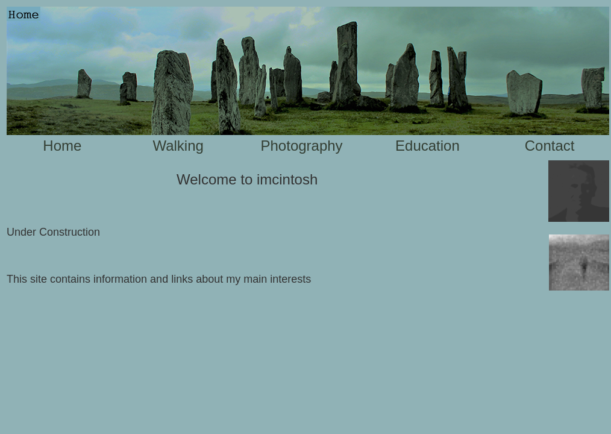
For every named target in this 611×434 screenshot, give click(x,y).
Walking (177, 145)
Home (62, 145)
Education (427, 145)
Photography (302, 145)
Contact (550, 145)
